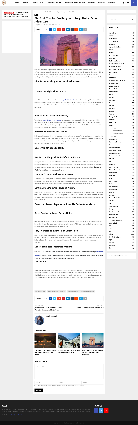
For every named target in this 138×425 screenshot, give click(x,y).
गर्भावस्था (113, 128)
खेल (110, 226)
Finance (111, 103)
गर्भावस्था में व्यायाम (118, 133)
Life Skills (112, 159)
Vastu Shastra (113, 214)
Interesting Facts (114, 147)
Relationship (113, 189)
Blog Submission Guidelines (74, 3)
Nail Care (112, 175)
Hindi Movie (113, 139)
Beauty (111, 52)
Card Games (113, 72)
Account (101, 3)
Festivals (112, 100)
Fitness (111, 105)
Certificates (112, 78)
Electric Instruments (115, 89)
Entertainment (113, 91)
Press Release (113, 186)
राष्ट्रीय (110, 240)
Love (110, 161)
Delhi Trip (62, 291)
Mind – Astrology (114, 167)
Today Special (113, 206)
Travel (36, 14)
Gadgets (112, 108)
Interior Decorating (115, 150)
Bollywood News (114, 61)
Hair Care (112, 119)
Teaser (111, 200)
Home (17, 3)
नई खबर (111, 234)
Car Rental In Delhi (53, 291)
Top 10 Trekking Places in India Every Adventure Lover (69, 351)
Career (111, 75)
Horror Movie (113, 145)
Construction (115, 41)
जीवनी (111, 228)
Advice (111, 36)
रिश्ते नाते (111, 242)
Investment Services (115, 156)
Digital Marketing (116, 220)
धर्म (110, 231)
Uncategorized (114, 212)
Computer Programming (117, 80)
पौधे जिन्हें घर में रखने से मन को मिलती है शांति (89, 307)
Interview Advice (114, 153)
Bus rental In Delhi (40, 291)
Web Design (113, 217)
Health (111, 125)
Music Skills (113, 172)
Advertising (113, 33)
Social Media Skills (115, 198)
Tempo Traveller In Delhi (87, 291)
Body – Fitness (114, 55)
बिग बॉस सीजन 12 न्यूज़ (115, 237)
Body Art (112, 58)
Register (111, 3)
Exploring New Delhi (73, 291)
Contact (91, 3)
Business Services (115, 66)
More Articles (38, 3)
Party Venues (113, 181)
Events (111, 94)
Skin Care (112, 195)
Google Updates (114, 117)
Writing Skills (113, 223)
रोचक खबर (112, 245)
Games (111, 111)
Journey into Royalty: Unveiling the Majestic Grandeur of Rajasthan (48, 308)
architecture (113, 38)
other (111, 178)
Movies (25, 3)
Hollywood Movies (115, 142)
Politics (111, 184)
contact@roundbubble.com (17, 415)
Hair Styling (113, 122)
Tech (110, 203)
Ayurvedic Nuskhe (54, 3)
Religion (112, 192)
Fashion (111, 97)
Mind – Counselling (115, 170)
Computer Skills (114, 83)
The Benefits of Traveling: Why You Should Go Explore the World (45, 352)
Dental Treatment (114, 86)
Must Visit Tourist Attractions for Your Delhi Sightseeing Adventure (92, 352)
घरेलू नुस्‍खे (113, 136)
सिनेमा (110, 248)
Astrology (112, 44)
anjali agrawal (39, 24)
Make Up (112, 164)
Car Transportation (115, 69)
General (111, 114)
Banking (111, 50)
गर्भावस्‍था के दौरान (117, 131)
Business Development (116, 64)
